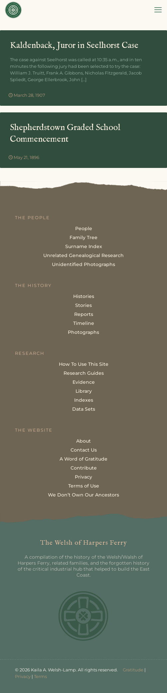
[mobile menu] (158, 10)
